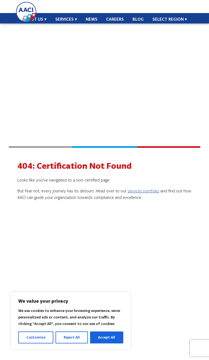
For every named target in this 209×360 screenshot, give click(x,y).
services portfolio (143, 190)
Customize (35, 337)
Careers (115, 19)
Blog (138, 19)
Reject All (72, 337)
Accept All (106, 337)
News (91, 19)
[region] (71, 320)
